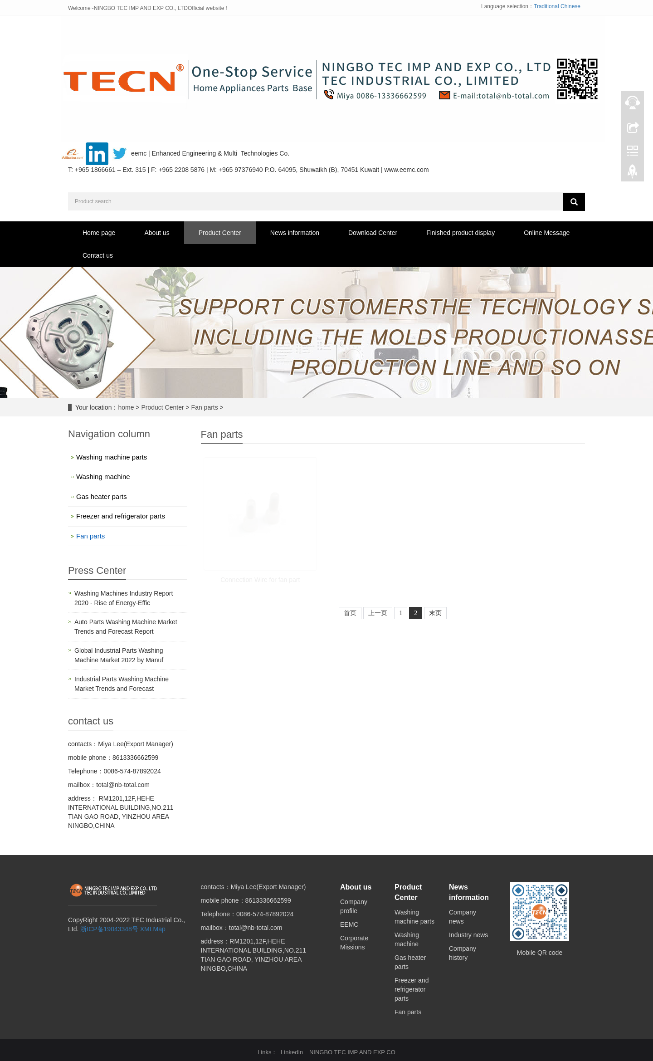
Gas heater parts (101, 496)
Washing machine (103, 476)
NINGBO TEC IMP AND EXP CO (352, 1052)
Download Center (372, 232)
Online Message (547, 232)
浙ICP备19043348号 (109, 929)
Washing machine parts (111, 457)
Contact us (98, 255)
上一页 (377, 613)
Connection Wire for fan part (260, 579)
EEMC (349, 924)
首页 (350, 613)
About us (156, 232)
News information (294, 232)
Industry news (468, 935)
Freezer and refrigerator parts (120, 516)
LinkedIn (292, 1052)
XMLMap (153, 929)
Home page (99, 232)
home (126, 407)
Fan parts (204, 407)
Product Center (220, 232)
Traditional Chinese (557, 6)
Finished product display (460, 232)
